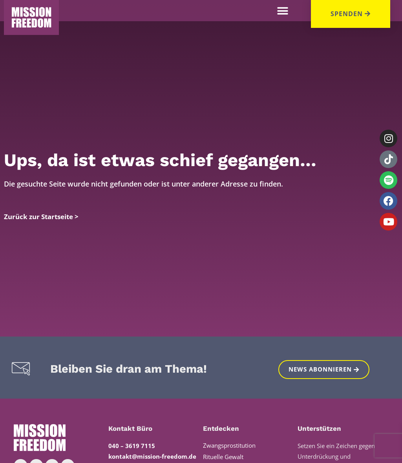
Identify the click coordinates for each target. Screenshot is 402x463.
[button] (283, 11)
